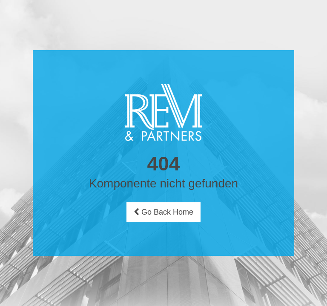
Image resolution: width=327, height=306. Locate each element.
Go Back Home (163, 212)
